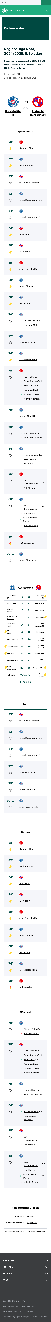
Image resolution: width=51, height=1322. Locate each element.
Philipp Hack (30, 433)
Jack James (29, 386)
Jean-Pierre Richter (28, 269)
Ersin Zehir (24, 252)
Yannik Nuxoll (39, 603)
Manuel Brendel (32, 183)
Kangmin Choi (26, 148)
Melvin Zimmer (31, 455)
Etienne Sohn (30, 321)
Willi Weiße (11, 675)
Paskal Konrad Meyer (30, 519)
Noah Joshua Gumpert (30, 461)
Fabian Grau (39, 654)
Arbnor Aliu (25, 416)
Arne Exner (24, 234)
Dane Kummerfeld (33, 381)
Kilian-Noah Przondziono (36, 1232)
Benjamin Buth (32, 1223)
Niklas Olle (30, 78)
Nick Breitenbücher (31, 507)
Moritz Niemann (32, 399)
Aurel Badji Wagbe (33, 438)
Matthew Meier (26, 165)
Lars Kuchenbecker (31, 482)
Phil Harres (24, 303)
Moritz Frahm (39, 610)
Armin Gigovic (26, 286)
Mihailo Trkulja (31, 526)
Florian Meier (30, 377)
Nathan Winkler (31, 394)
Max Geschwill (12, 639)
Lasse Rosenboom (28, 200)
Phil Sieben (29, 488)
